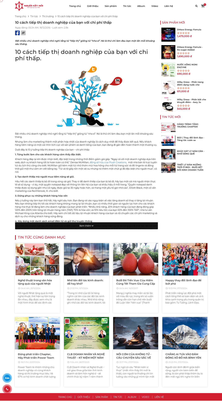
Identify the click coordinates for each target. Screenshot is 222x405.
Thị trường (48, 16)
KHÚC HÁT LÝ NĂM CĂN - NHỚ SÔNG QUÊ (190, 152)
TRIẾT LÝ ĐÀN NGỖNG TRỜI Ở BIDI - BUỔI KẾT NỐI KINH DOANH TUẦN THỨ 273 (190, 168)
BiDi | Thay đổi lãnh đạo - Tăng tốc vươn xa (190, 139)
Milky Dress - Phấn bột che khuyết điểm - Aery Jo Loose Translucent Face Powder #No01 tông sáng (191, 103)
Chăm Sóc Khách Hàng (175, 381)
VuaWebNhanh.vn (145, 400)
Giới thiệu (92, 6)
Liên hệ (168, 6)
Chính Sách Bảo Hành (175, 386)
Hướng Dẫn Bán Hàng (175, 371)
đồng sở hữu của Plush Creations (108, 162)
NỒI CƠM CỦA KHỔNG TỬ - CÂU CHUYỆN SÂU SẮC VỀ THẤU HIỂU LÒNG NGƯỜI (133, 302)
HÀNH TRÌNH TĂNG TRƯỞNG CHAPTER (187, 125)
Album (141, 6)
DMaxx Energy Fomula (189, 29)
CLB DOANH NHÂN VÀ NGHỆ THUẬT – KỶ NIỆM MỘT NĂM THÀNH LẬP (86, 302)
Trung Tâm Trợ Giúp (174, 362)
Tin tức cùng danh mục (41, 182)
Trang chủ (75, 6)
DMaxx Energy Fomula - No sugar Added (190, 48)
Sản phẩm (111, 6)
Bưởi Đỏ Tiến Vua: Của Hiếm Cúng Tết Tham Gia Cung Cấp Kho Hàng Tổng (135, 228)
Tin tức (127, 6)
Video (154, 6)
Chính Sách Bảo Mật (124, 367)
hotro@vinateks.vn (44, 372)
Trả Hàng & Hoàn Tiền (175, 376)
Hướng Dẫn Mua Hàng (175, 367)
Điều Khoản (120, 362)
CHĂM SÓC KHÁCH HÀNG (182, 356)
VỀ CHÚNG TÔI (124, 356)
